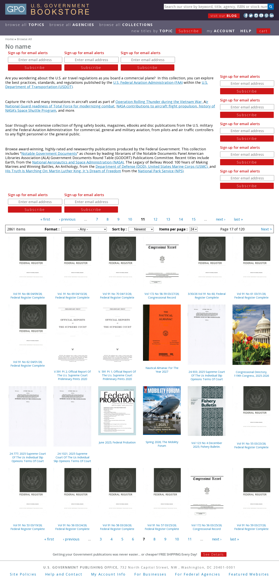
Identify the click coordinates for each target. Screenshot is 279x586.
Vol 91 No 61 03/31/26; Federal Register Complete (251, 295)
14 (181, 219)
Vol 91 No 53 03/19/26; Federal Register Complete (27, 527)
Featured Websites (249, 574)
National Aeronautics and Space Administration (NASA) (78, 162)
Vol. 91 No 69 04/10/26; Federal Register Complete (72, 295)
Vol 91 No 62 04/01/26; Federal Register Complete (27, 363)
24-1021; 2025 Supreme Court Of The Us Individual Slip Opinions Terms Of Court (72, 457)
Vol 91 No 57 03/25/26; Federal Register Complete (162, 527)
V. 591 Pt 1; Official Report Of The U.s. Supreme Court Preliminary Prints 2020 (117, 375)
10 (130, 219)
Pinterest (266, 15)
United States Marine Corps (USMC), (178, 166)
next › (220, 219)
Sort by (119, 229)
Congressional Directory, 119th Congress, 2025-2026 (251, 373)
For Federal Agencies (197, 574)
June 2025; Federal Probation (117, 442)
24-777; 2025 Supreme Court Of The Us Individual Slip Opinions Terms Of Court (27, 457)
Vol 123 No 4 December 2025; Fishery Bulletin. (206, 444)
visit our (224, 16)
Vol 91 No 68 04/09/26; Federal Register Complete (27, 295)
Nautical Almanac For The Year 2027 (162, 369)
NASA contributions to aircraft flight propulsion (156, 106)
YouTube (261, 15)
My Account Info (108, 574)
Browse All (24, 24)
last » (238, 219)
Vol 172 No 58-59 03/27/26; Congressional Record (162, 295)
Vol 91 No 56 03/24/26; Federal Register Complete (72, 527)
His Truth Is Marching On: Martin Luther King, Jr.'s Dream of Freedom (63, 171)
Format (52, 229)
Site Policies (23, 574)
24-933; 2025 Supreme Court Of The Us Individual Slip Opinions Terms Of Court (207, 375)
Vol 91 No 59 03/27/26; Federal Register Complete (251, 527)
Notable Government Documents (49, 153)
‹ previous (67, 219)
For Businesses (150, 574)
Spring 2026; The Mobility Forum (162, 444)
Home (9, 39)
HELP (246, 31)
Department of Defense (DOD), (122, 166)
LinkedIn (271, 15)
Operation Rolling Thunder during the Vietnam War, (159, 101)
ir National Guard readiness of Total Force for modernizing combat (106, 103)
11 (190, 539)
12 (155, 219)
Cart (263, 31)
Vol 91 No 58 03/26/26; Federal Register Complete (117, 527)
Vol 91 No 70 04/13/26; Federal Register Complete (117, 295)
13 (168, 219)
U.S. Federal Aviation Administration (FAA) (148, 82)
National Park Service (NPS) (160, 171)
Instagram (256, 15)
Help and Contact (64, 574)
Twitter (251, 15)
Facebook (246, 15)
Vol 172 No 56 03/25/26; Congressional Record (206, 527)
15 (193, 219)
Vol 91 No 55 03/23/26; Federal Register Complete (251, 445)
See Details (213, 554)
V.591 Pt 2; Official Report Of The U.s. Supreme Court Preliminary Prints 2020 (72, 375)
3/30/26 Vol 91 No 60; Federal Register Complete (207, 295)
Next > (266, 229)
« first (45, 219)
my (221, 31)
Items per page (173, 229)
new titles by (169, 31)
